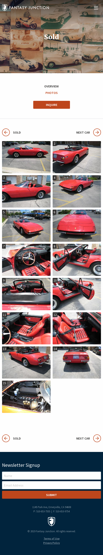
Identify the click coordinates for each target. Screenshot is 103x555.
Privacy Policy (51, 543)
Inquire (51, 105)
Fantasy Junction (25, 7)
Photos (51, 93)
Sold (11, 132)
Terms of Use (52, 538)
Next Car (88, 132)
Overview (51, 86)
